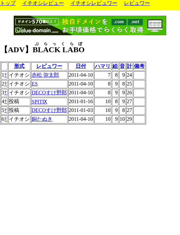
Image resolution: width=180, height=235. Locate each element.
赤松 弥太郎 (45, 75)
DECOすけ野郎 (49, 92)
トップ (8, 3)
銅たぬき (42, 119)
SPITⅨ (39, 101)
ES (35, 83)
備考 (139, 66)
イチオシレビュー (43, 3)
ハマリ (103, 66)
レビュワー (137, 3)
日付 (81, 66)
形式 (19, 66)
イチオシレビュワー (93, 3)
